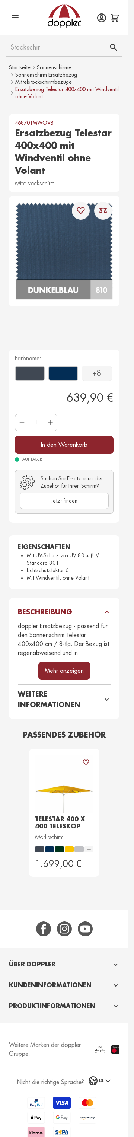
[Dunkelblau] (52, 370)
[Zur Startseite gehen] (64, 16)
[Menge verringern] (22, 422)
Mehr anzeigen (64, 671)
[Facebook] (43, 928)
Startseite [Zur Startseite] (20, 67)
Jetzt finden (64, 500)
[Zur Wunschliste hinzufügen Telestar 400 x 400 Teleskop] (86, 762)
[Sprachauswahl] (100, 1080)
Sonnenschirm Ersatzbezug (46, 74)
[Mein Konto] (101, 17)
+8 (96, 373)
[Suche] (113, 47)
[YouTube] (85, 928)
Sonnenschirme (54, 67)
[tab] (64, 964)
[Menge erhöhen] (50, 422)
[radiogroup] (64, 849)
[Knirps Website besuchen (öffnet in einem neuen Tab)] (115, 1049)
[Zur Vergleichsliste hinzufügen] (103, 211)
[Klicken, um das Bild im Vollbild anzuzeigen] (64, 251)
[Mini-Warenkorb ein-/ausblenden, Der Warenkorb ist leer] (115, 17)
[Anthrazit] (19, 370)
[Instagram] (64, 928)
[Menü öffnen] (15, 17)
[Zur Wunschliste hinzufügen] (81, 211)
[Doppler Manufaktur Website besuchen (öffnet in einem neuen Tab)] (100, 1049)
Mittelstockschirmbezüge (43, 82)
